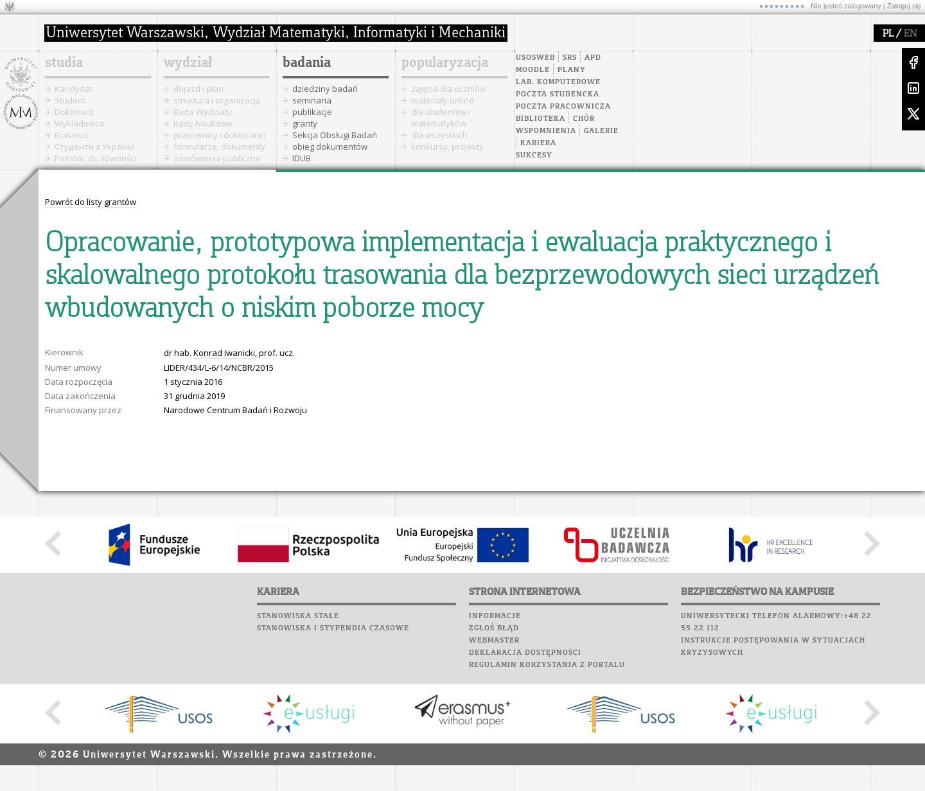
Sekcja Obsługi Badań (334, 135)
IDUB (301, 158)
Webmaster (494, 640)
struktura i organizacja (217, 100)
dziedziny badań (325, 88)
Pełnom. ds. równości (95, 158)
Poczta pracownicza (563, 107)
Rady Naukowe (203, 123)
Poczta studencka (557, 94)
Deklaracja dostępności (525, 653)
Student (70, 100)
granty (304, 123)
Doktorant (74, 112)
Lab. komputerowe (558, 82)
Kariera (538, 143)
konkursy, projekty (447, 146)
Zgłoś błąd (494, 628)
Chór (584, 119)
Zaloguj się (904, 6)
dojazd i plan (198, 88)
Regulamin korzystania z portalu (547, 665)
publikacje (312, 112)
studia (64, 63)
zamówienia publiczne (217, 158)
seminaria (311, 100)
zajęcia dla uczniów (448, 88)
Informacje (495, 616)
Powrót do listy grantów (90, 202)
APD (593, 58)
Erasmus (72, 135)
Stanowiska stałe (298, 616)
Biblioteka (540, 119)
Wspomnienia (546, 131)
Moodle (533, 70)
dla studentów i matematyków (441, 117)
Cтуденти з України (94, 146)
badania (307, 63)
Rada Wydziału (202, 112)
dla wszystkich (439, 135)
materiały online (442, 100)
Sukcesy (534, 155)
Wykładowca (79, 123)
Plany (572, 70)
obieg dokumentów (329, 146)
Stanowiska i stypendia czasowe (333, 628)
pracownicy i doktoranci (219, 135)
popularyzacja (444, 63)
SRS (570, 58)
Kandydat (73, 88)
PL (888, 34)
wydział (188, 63)
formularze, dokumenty (219, 146)
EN (910, 34)
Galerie (601, 131)
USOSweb (535, 58)
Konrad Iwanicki (224, 353)
